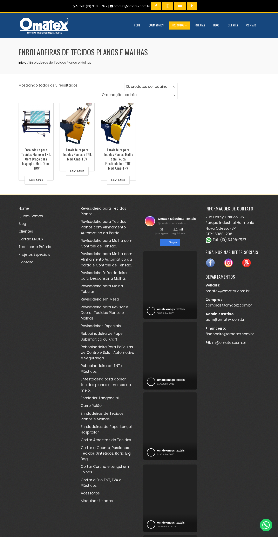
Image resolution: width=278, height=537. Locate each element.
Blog (216, 25)
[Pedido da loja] (139, 95)
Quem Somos (156, 25)
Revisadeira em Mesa (100, 299)
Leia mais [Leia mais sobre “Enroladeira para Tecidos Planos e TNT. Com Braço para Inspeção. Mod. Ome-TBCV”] (36, 180)
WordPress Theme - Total (125, 528)
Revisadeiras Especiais (101, 325)
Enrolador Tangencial (100, 398)
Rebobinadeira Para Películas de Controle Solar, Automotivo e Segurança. (107, 353)
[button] (266, 525)
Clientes (233, 25)
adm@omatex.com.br (224, 319)
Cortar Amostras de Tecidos (106, 439)
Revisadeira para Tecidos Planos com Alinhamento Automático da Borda (103, 227)
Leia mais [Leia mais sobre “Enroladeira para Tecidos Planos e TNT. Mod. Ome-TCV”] (77, 171)
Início (22, 62)
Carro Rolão (91, 405)
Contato (251, 25)
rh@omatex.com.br (229, 342)
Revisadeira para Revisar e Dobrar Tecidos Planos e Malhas (104, 313)
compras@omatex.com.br (228, 305)
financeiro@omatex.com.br (229, 333)
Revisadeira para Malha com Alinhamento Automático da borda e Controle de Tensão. (106, 259)
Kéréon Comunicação (200, 524)
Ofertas (200, 25)
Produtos (179, 25)
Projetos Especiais (34, 254)
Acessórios (90, 493)
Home (137, 25)
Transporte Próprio (35, 246)
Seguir (170, 242)
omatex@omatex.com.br (227, 291)
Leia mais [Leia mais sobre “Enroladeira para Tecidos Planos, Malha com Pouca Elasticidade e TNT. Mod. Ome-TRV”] (118, 180)
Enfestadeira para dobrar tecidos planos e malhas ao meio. (106, 385)
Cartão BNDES (31, 239)
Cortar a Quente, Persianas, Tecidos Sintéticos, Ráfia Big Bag (106, 453)
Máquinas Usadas (97, 500)
